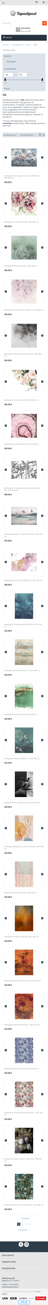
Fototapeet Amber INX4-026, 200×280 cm (21, 937)
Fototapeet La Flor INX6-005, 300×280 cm (21, 222)
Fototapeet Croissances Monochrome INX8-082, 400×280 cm (22, 489)
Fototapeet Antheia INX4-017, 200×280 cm (22, 759)
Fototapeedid (17, 45)
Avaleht (6, 45)
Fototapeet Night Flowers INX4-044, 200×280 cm (23, 1160)
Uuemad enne (10, 135)
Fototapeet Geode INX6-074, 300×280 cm (21, 444)
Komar (28, 45)
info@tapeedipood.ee (10, 1287)
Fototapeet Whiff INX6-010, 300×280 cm (21, 266)
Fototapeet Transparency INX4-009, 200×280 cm (23, 625)
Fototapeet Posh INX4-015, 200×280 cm (20, 714)
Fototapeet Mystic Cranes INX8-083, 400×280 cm (23, 535)
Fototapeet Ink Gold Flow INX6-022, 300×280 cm (22, 355)
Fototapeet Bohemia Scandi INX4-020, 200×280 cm (24, 848)
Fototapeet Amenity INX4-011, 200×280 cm (22, 670)
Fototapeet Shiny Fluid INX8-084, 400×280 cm (23, 580)
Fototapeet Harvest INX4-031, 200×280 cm (22, 1025)
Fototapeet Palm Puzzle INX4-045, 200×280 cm (23, 1205)
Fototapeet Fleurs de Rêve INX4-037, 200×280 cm (23, 1114)
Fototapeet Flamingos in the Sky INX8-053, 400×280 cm (22, 177)
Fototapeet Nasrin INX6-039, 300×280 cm (21, 400)
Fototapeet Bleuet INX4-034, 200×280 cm (21, 1069)
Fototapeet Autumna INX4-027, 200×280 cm (22, 981)
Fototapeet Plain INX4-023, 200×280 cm (20, 893)
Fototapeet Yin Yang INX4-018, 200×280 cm (22, 803)
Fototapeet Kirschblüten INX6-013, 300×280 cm (24, 310)
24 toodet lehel (27, 135)
